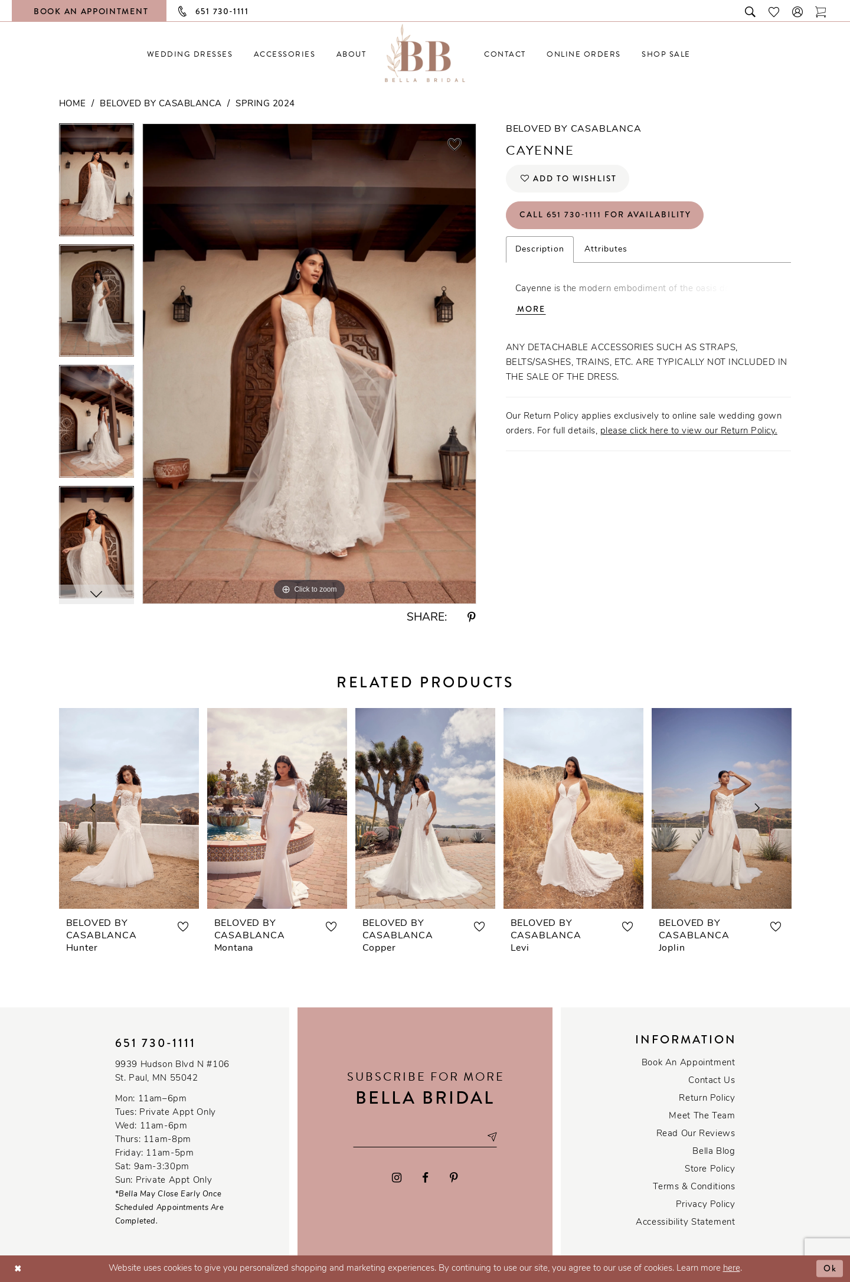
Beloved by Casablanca (161, 104)
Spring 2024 (265, 104)
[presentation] (129, 808)
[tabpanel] (96, 183)
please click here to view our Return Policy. (688, 433)
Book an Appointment (688, 1063)
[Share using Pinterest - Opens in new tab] (471, 618)
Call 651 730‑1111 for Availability (606, 216)
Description (539, 250)
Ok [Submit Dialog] (830, 1268)
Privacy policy (705, 1205)
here (731, 1268)
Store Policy (710, 1169)
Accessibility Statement (685, 1222)
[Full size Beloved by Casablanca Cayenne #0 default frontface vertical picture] (309, 363)
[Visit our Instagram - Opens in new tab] (396, 1178)
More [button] (531, 311)
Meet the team (702, 1116)
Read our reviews (695, 1134)
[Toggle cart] (821, 11)
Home (72, 104)
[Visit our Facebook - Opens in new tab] (426, 1178)
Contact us (711, 1081)
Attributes (606, 250)
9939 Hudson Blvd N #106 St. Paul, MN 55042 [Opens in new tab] (172, 1072)
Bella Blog (713, 1151)
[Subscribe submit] (493, 1137)
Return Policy (707, 1098)
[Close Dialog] (18, 1268)
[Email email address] (425, 1137)
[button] (798, 11)
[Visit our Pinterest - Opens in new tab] (454, 1178)
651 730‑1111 (156, 1043)
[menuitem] (190, 54)
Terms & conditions (694, 1187)
